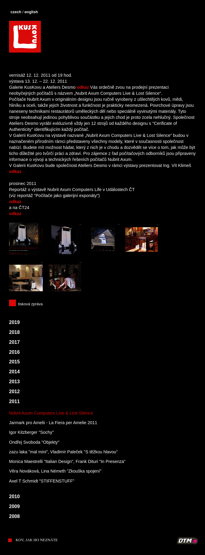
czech (16, 12)
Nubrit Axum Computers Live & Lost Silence (51, 413)
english (31, 12)
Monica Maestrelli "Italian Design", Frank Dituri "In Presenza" (67, 461)
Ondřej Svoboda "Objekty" (34, 442)
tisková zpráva (30, 304)
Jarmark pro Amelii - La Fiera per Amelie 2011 (53, 422)
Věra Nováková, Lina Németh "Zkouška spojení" (55, 471)
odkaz (83, 87)
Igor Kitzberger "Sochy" (31, 432)
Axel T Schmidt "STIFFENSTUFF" (41, 481)
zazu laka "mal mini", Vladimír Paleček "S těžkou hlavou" (63, 451)
